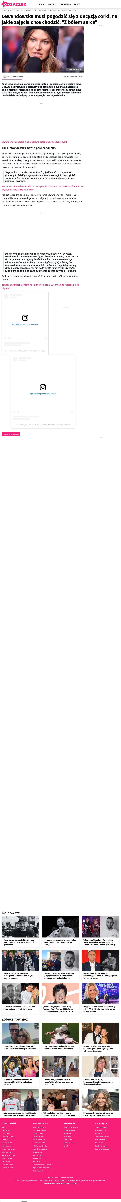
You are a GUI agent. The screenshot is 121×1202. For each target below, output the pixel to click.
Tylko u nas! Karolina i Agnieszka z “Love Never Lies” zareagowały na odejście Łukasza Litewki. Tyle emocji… (100, 939)
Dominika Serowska (8, 1152)
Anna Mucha (37, 1159)
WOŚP (66, 1143)
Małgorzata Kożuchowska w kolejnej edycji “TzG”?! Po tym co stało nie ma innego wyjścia (99, 1006)
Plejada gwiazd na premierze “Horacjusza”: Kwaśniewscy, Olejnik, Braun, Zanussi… (19, 973)
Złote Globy (68, 1131)
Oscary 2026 (68, 1137)
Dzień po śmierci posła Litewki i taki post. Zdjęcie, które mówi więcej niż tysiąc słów (19, 939)
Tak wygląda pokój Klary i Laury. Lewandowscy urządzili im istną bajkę (59, 1111)
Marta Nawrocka (7, 1128)
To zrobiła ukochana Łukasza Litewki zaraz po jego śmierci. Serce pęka (19, 1005)
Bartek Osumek (7, 1143)
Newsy (42, 4)
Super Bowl (68, 1134)
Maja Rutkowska (38, 1134)
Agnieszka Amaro (7, 1162)
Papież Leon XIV (38, 1168)
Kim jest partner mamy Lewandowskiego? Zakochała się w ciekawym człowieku (98, 1079)
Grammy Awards (69, 1128)
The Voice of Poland (101, 1134)
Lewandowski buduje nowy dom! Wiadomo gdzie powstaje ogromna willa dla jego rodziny (98, 1046)
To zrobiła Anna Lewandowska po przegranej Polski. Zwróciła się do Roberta (18, 1079)
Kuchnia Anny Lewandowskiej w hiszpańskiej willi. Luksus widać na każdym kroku (58, 1079)
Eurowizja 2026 (69, 1140)
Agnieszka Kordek (7, 1149)
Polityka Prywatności (51, 1181)
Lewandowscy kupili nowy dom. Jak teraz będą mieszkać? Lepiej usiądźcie (20, 1045)
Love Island (99, 1140)
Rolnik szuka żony (101, 1143)
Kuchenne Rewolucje (102, 1146)
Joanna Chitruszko (39, 1140)
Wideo (77, 4)
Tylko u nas (65, 4)
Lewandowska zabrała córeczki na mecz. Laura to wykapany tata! (98, 1111)
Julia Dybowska (7, 1140)
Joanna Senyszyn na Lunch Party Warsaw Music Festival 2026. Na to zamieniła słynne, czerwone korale (58, 1006)
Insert (27, 1201)
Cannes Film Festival (70, 1124)
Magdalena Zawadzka (40, 1146)
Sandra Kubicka (7, 1156)
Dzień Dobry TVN (100, 1128)
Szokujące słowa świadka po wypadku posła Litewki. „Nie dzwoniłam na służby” (59, 939)
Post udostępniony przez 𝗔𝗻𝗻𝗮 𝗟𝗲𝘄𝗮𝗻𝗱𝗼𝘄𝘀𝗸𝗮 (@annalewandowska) (30, 347)
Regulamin (65, 1181)
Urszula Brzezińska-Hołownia (42, 1162)
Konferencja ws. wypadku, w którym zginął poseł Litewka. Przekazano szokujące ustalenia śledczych (58, 973)
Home (4, 10)
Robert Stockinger (39, 1137)
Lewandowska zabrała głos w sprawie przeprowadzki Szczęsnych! (33, 142)
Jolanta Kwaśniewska (40, 1143)
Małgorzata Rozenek (39, 1124)
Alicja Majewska (7, 1159)
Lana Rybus (5, 1137)
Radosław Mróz (38, 1152)
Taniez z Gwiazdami (101, 1124)
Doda (3, 1124)
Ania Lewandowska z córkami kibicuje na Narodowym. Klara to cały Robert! (20, 1111)
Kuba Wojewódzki (7, 1165)
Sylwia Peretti (37, 1149)
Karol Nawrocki (7, 1131)
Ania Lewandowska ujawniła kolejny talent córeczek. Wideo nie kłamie (58, 1045)
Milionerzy (98, 1131)
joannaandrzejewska (15, 76)
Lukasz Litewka (38, 1131)
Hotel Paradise (100, 1137)
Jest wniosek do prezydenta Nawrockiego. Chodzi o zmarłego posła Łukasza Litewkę (100, 973)
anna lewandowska (11, 431)
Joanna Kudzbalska (39, 1128)
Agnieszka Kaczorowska (40, 1165)
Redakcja (74, 1181)
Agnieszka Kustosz (8, 1134)
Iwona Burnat (37, 1156)
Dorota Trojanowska (8, 1146)
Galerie (52, 4)
